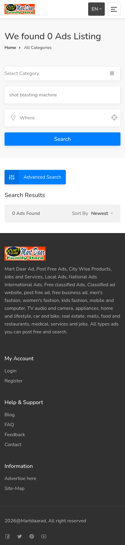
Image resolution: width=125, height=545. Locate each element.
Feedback (15, 434)
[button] (102, 213)
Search (62, 139)
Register (14, 381)
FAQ (9, 424)
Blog (10, 414)
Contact (13, 444)
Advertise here (20, 478)
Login (11, 371)
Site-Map (14, 488)
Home (10, 47)
